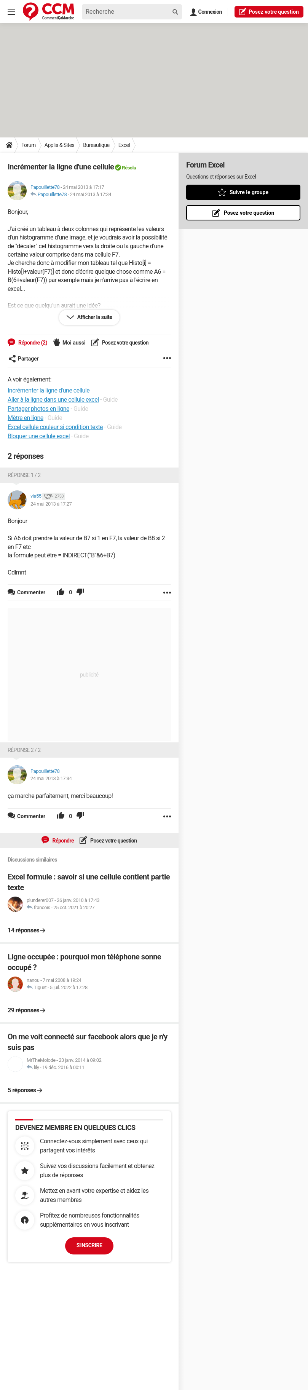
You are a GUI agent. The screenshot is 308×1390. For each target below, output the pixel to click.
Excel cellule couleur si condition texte (55, 427)
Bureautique (96, 145)
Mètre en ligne (25, 417)
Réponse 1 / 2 (24, 475)
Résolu (129, 168)
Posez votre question (125, 343)
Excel (124, 145)
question (269, 11)
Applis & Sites (60, 145)
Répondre (62, 841)
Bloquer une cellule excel (39, 436)
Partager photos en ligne (38, 408)
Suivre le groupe (249, 192)
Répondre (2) (32, 343)
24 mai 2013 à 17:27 (51, 504)
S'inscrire (89, 1245)
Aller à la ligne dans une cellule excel (53, 399)
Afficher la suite (94, 317)
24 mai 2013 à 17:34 (90, 194)
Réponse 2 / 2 (24, 750)
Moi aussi (74, 343)
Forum (28, 145)
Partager (23, 358)
